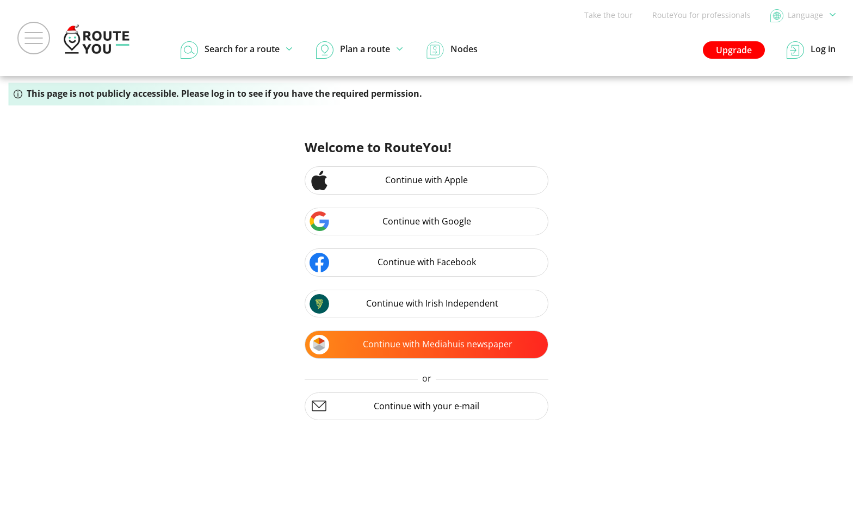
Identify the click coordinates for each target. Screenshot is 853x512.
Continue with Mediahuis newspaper (411, 344)
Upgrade (734, 50)
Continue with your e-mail (394, 406)
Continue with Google (390, 221)
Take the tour (608, 15)
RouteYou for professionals (701, 15)
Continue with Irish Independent (404, 304)
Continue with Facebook (393, 262)
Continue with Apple (389, 180)
